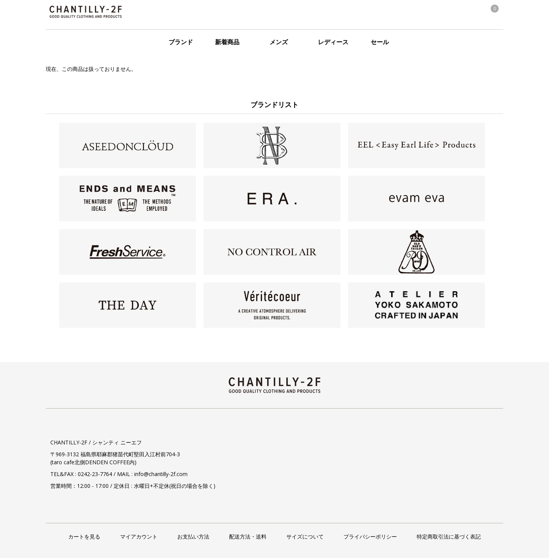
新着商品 (227, 42)
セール (380, 42)
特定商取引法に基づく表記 (449, 536)
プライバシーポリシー (370, 536)
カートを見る (84, 536)
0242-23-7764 (95, 474)
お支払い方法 (193, 536)
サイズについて (305, 536)
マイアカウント (138, 536)
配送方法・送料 (247, 536)
